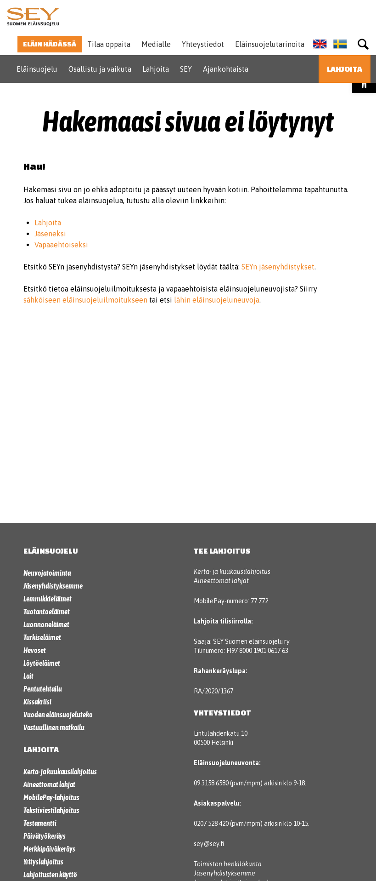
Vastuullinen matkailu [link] (53, 727)
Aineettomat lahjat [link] (49, 784)
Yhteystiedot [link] (203, 44)
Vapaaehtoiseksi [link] (61, 244)
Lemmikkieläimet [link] (47, 599)
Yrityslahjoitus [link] (43, 862)
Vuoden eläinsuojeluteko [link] (58, 714)
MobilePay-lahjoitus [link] (51, 797)
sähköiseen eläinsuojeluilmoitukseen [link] (85, 300)
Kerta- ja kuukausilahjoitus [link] (60, 771)
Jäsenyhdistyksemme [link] (53, 586)
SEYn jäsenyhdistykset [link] (277, 267)
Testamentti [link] (39, 823)
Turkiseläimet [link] (42, 637)
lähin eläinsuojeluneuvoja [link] (216, 300)
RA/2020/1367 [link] (213, 691)
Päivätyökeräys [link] (44, 836)
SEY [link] (186, 69)
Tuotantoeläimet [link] (46, 611)
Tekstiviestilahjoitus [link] (51, 810)
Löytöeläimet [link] (41, 663)
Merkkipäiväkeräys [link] (49, 849)
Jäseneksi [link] (50, 233)
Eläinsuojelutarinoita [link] (269, 44)
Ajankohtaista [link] (225, 69)
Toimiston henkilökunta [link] (228, 864)
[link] (33, 16)
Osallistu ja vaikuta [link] (99, 69)
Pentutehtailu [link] (42, 689)
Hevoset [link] (34, 650)
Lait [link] (28, 676)
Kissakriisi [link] (37, 702)
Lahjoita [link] (155, 69)
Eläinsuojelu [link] (37, 69)
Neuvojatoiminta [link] (47, 573)
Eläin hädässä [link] (49, 44)
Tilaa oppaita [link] (108, 44)
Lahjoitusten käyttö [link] (50, 874)
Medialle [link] (156, 44)
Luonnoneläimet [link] (46, 624)
